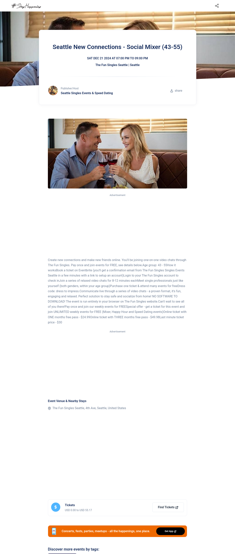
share (176, 90)
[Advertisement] (117, 226)
